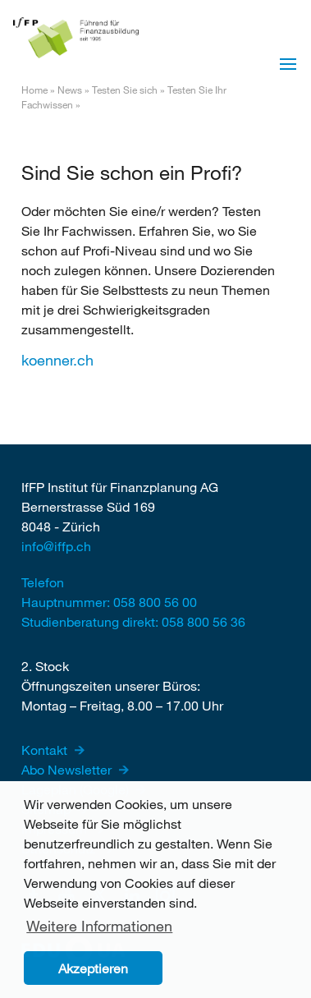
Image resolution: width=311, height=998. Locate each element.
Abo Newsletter (68, 769)
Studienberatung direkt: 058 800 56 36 (133, 621)
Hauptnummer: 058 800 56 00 (109, 601)
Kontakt (46, 749)
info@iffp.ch (56, 546)
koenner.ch (57, 360)
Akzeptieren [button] (93, 968)
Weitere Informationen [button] (99, 926)
